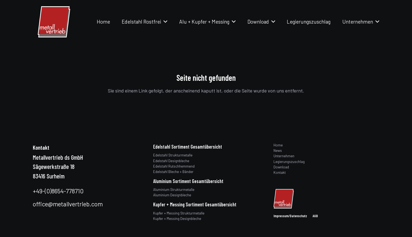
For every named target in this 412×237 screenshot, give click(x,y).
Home (278, 145)
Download (281, 167)
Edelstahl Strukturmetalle (172, 155)
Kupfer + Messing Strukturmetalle (178, 213)
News (277, 150)
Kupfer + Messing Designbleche (177, 218)
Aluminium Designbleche (172, 195)
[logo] (54, 21)
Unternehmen (283, 156)
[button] (164, 21)
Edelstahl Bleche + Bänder (173, 171)
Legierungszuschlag (289, 161)
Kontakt (279, 172)
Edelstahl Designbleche (171, 161)
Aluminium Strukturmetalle (173, 189)
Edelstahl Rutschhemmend (174, 166)
